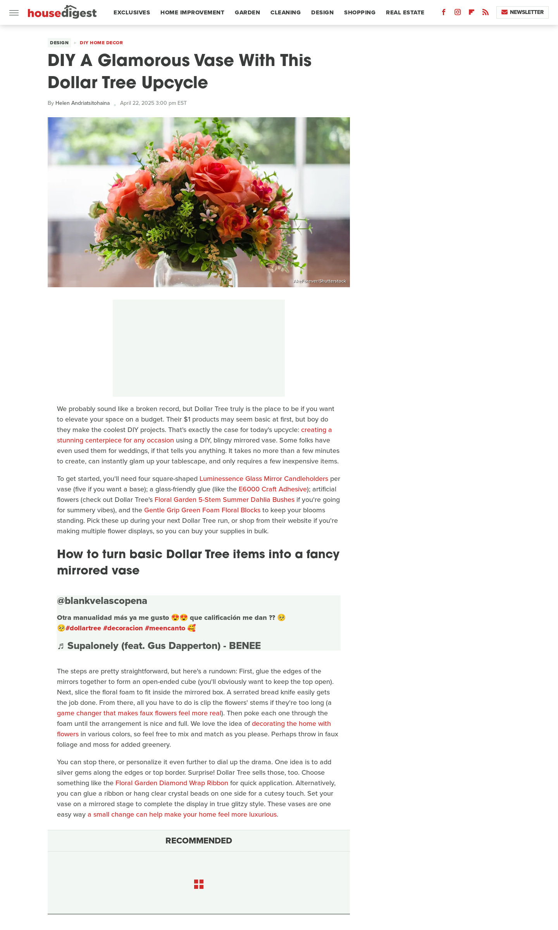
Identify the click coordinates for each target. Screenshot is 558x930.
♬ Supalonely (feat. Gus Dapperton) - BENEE (159, 645)
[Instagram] (458, 14)
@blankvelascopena (102, 600)
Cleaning (285, 12)
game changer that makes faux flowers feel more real (139, 713)
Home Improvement (192, 12)
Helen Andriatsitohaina (82, 103)
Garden (247, 12)
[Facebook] (444, 14)
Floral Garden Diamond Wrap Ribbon (171, 783)
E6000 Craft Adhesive (273, 489)
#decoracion (123, 628)
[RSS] (485, 14)
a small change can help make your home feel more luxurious (182, 814)
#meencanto (165, 628)
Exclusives (132, 12)
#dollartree (83, 628)
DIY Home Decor (101, 42)
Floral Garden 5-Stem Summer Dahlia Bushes (224, 499)
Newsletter (522, 12)
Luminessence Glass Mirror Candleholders (264, 479)
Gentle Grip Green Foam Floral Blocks (202, 510)
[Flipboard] (471, 14)
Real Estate (405, 12)
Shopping (359, 12)
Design (322, 12)
